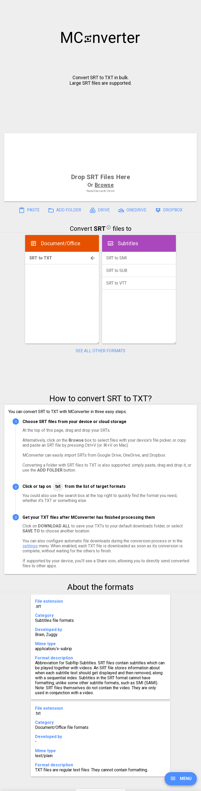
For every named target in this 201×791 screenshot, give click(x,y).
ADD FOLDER (64, 210)
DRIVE (100, 210)
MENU (181, 778)
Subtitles (128, 243)
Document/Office (60, 243)
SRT (100, 228)
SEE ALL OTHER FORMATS (100, 350)
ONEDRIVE (132, 210)
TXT (57, 486)
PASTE (29, 210)
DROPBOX (168, 210)
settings (30, 545)
